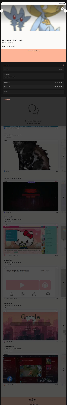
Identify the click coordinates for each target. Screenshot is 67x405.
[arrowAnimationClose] (2, 11)
